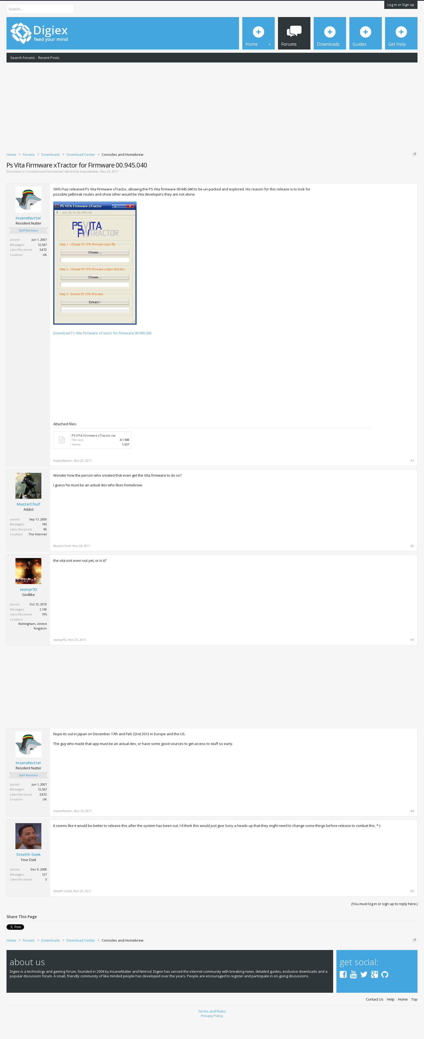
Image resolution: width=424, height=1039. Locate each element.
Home (403, 1016)
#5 (412, 910)
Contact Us (374, 1016)
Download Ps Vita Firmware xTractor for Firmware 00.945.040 (102, 351)
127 (44, 893)
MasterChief (28, 523)
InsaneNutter (89, 190)
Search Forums (22, 57)
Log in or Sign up (400, 4)
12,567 (42, 263)
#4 (412, 830)
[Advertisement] (212, 106)
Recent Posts (48, 57)
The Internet (37, 553)
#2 (412, 564)
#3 (412, 658)
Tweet (11, 945)
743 (44, 543)
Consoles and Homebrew (45, 190)
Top (414, 1016)
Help (391, 1016)
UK (45, 273)
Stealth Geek (28, 873)
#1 (412, 479)
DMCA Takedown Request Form (154, 170)
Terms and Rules (212, 1028)
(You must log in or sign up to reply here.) (384, 922)
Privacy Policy (212, 1032)
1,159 (43, 628)
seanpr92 (28, 608)
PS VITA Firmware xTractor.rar (94, 454)
